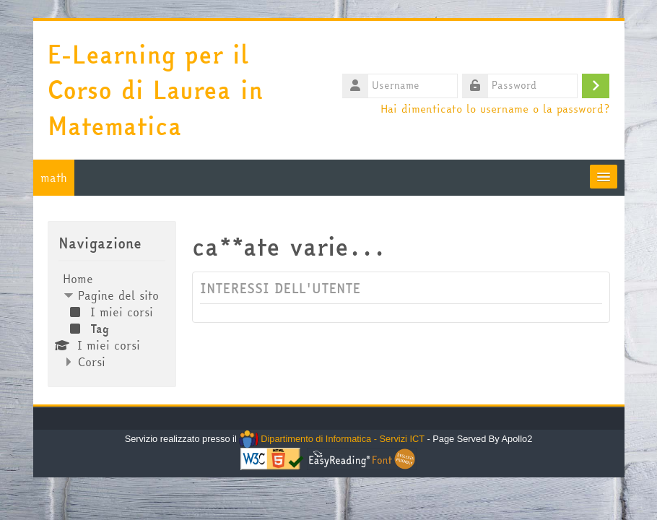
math (53, 177)
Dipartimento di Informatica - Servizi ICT (332, 438)
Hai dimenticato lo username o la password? (494, 108)
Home (78, 278)
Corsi (91, 361)
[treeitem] (112, 320)
